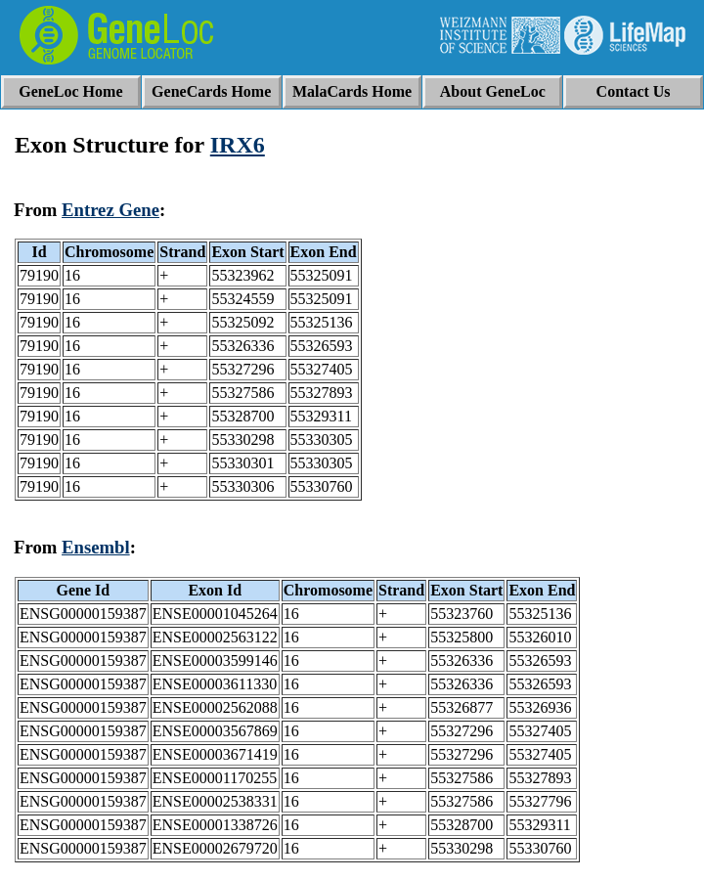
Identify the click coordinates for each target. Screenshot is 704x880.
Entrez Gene (110, 209)
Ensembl (96, 547)
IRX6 (237, 144)
